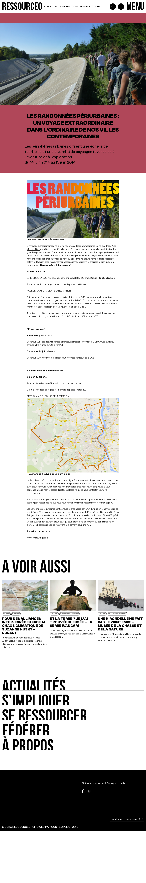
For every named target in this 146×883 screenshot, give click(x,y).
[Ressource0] (22, 6)
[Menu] (135, 6)
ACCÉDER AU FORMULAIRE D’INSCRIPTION (49, 291)
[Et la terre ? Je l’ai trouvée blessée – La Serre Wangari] (73, 614)
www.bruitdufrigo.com (38, 537)
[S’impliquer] (73, 697)
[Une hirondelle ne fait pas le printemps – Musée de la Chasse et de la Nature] (121, 614)
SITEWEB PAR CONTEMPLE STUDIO (55, 826)
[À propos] (73, 742)
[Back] (121, 6)
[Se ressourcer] (73, 712)
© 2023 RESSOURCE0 (16, 826)
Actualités (51, 6)
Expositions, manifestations (81, 6)
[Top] (134, 791)
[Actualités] (73, 683)
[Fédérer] (73, 727)
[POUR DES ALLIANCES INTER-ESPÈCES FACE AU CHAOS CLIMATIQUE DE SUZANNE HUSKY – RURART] (25, 614)
